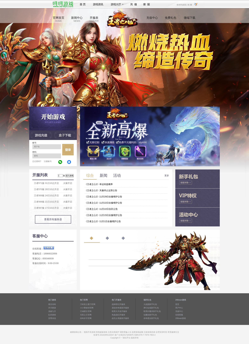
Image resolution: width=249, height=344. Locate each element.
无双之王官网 (85, 315)
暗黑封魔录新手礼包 (152, 311)
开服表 (93, 19)
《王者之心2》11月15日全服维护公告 (103, 215)
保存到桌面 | (182, 4)
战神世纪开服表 (118, 304)
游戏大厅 (116, 4)
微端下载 (189, 19)
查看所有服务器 (53, 219)
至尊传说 (52, 318)
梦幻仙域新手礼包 (151, 308)
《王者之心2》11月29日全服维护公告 (103, 196)
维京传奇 (52, 304)
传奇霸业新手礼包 (151, 318)
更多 (167, 175)
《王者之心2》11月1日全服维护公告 (103, 221)
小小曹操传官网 (86, 308)
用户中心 (179, 308)
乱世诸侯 (52, 315)
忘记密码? (36, 161)
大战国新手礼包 (150, 304)
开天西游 (52, 308)
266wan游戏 (180, 318)
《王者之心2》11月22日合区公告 (101, 209)
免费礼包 (170, 19)
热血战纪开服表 (118, 315)
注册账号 (48, 161)
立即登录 (68, 149)
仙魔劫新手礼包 (150, 315)
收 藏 (189, 4)
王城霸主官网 (85, 311)
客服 (146, 4)
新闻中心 (77, 19)
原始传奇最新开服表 (120, 308)
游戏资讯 (98, 4)
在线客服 (179, 315)
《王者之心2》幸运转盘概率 (99, 184)
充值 (133, 4)
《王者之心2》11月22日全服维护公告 (103, 203)
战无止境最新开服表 (120, 318)
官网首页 (58, 19)
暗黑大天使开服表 (119, 311)
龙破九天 (52, 311)
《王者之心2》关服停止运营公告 (101, 190)
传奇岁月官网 (85, 318)
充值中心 (152, 19)
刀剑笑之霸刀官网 (87, 304)
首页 (82, 4)
